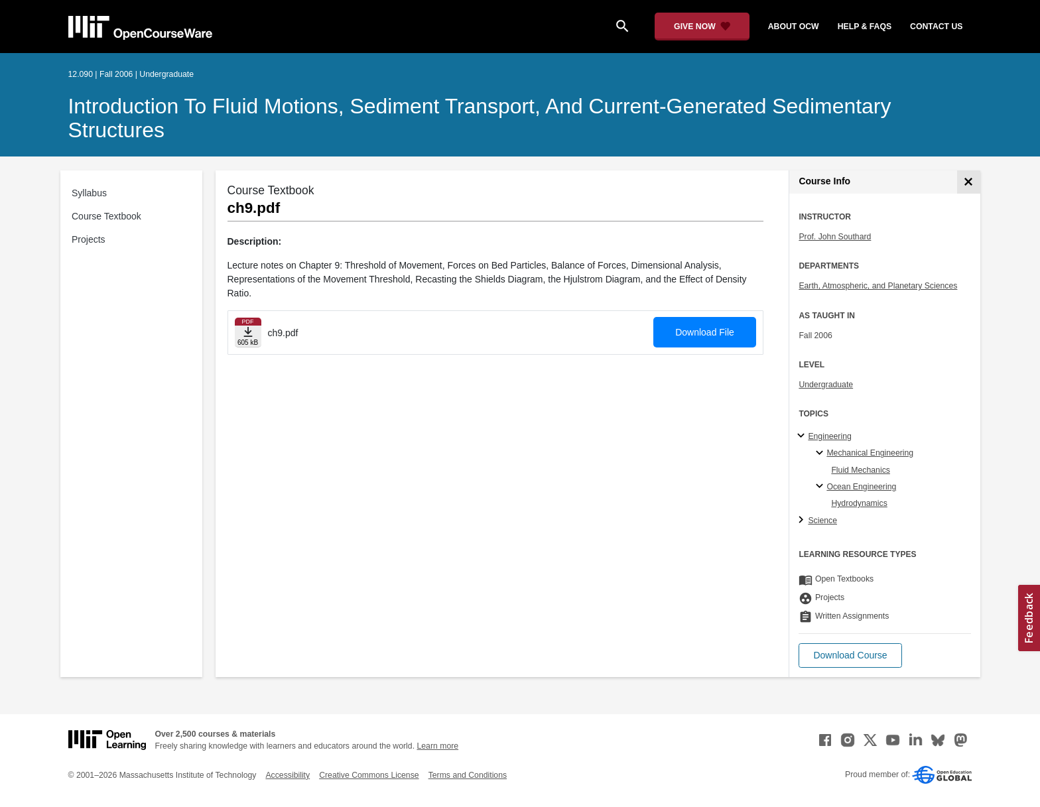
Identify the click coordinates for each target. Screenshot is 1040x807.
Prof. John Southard (835, 236)
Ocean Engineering (861, 486)
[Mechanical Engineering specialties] (821, 453)
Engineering (829, 436)
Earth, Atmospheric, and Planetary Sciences (878, 285)
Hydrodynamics (859, 503)
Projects (88, 239)
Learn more (437, 746)
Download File (704, 332)
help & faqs (864, 26)
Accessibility (287, 775)
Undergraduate (826, 384)
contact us (936, 26)
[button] (850, 655)
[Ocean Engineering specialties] (821, 486)
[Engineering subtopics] (803, 436)
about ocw (793, 26)
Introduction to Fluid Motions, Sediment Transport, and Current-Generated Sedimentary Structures (479, 118)
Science (822, 520)
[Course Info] (968, 182)
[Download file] (248, 332)
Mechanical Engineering (869, 453)
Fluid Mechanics (860, 470)
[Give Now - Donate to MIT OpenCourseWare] (702, 26)
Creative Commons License (369, 775)
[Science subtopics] (803, 520)
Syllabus (89, 193)
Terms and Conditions (467, 775)
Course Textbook (106, 216)
